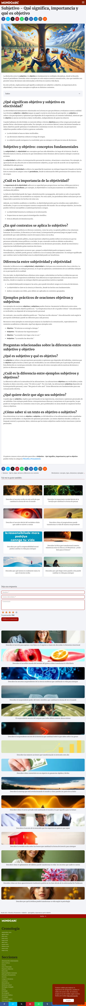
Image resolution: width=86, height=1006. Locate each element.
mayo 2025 (5, 940)
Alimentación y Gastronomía (10, 961)
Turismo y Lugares (7, 999)
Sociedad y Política (7, 995)
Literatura (5, 981)
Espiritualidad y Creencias (9, 973)
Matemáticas (5, 983)
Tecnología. (5, 997)
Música (4, 989)
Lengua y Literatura (7, 979)
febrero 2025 (5, 946)
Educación (5, 971)
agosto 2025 (5, 934)
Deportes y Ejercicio (7, 969)
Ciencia (4, 965)
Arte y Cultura (6, 963)
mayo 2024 (5, 950)
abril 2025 (4, 942)
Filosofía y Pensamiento (9, 975)
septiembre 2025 (6, 932)
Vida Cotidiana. (6, 1001)
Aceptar (68, 1000)
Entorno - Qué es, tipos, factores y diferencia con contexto (21, 473)
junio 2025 (5, 938)
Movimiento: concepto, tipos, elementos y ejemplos (67, 473)
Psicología (5, 991)
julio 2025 (4, 936)
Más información (72, 996)
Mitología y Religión (7, 987)
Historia (4, 977)
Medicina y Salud (7, 985)
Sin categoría (5, 993)
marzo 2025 (5, 944)
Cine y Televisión (7, 967)
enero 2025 (5, 948)
